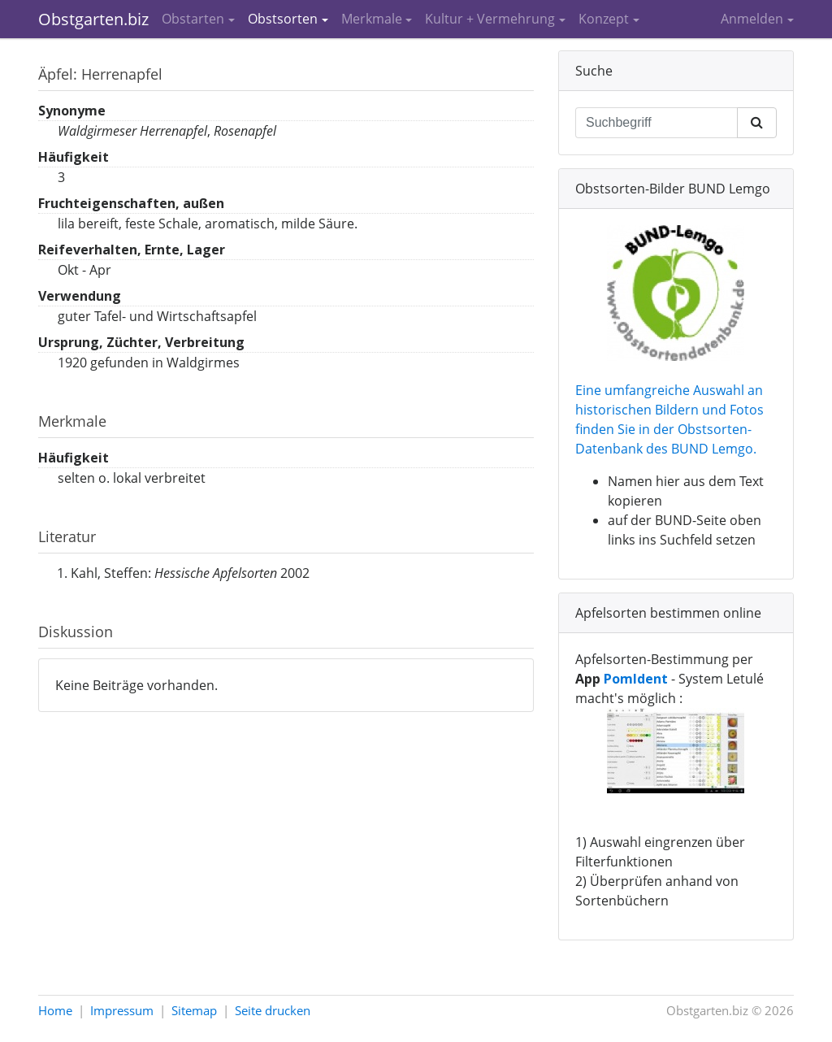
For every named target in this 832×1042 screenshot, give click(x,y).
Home (55, 1010)
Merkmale (371, 19)
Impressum (122, 1010)
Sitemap (194, 1010)
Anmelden (752, 19)
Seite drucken (272, 1010)
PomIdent (636, 679)
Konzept (603, 19)
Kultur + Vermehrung (490, 19)
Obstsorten (283, 19)
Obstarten (193, 19)
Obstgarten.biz (93, 19)
